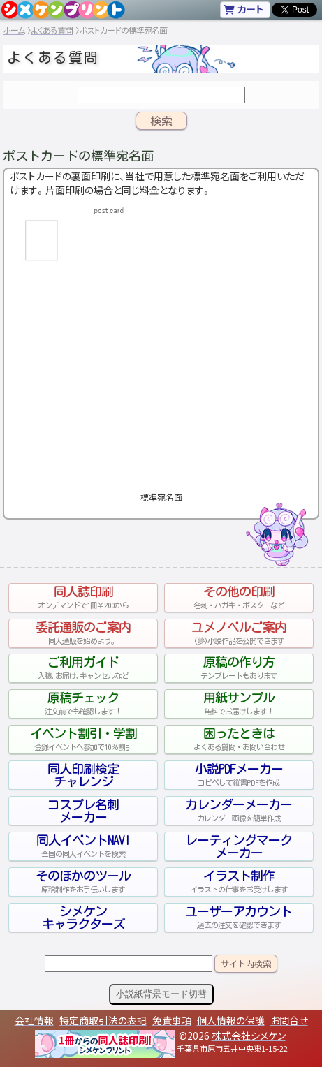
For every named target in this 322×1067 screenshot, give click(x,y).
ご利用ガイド (83, 668)
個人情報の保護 (231, 1020)
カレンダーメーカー (239, 810)
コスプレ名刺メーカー (83, 810)
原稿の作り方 (239, 668)
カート (243, 9)
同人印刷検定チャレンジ (83, 775)
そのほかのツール (83, 882)
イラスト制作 (239, 882)
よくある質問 (52, 30)
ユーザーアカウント (239, 917)
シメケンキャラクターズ (83, 917)
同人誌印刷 (83, 597)
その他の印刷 (239, 597)
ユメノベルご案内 (239, 633)
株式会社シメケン (249, 1036)
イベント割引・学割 (83, 739)
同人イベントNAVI (83, 846)
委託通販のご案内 (83, 633)
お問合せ (289, 1020)
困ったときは (239, 739)
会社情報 (34, 1020)
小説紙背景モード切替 (161, 994)
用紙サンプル (239, 703)
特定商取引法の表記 (103, 1020)
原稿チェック (83, 703)
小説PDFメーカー (239, 775)
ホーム (13, 30)
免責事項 (171, 1020)
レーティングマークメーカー (238, 846)
